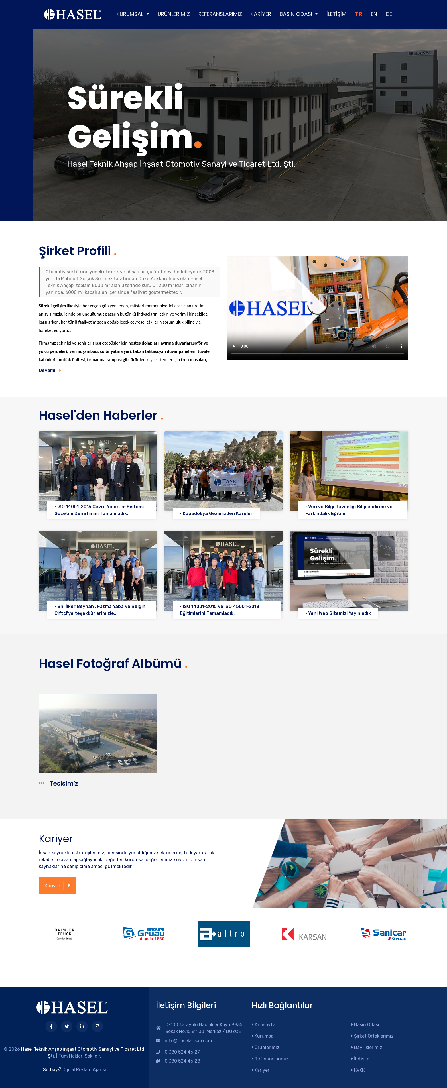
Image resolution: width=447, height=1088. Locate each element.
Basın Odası (365, 1024)
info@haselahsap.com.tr (191, 1040)
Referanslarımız (220, 14)
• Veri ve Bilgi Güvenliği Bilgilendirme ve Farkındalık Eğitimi (349, 510)
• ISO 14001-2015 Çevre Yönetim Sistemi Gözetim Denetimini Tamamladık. (99, 510)
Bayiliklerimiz (366, 1047)
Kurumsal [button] (131, 14)
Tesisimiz (59, 783)
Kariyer (261, 14)
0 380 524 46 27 (182, 1052)
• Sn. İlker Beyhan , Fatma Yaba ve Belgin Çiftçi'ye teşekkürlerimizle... (99, 610)
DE (389, 14)
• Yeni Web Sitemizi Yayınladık (338, 613)
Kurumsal (263, 1036)
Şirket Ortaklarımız (372, 1036)
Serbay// (52, 1069)
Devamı (50, 370)
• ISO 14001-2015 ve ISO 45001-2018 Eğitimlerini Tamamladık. (219, 610)
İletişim (336, 14)
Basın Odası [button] (297, 14)
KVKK (358, 1070)
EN (374, 14)
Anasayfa (263, 1024)
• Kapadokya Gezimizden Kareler (216, 513)
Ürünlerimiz (174, 14)
